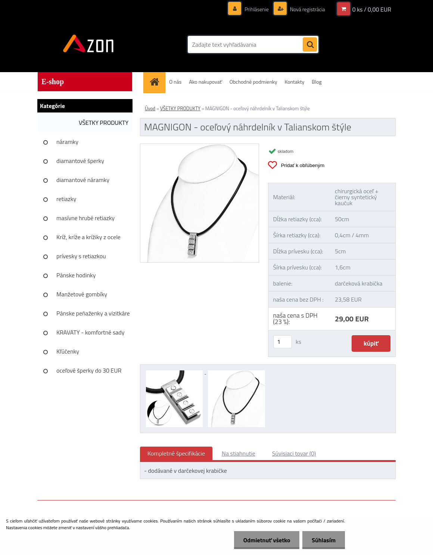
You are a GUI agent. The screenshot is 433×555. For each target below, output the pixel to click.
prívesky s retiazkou (81, 256)
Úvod (150, 108)
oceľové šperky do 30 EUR (88, 370)
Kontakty (294, 82)
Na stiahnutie (238, 453)
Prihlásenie (256, 9)
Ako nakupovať (205, 82)
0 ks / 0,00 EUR (371, 9)
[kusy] (282, 341)
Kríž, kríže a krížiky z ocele (88, 236)
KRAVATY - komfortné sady (90, 332)
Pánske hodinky (76, 275)
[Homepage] (156, 81)
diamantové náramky (82, 179)
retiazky (66, 198)
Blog (316, 82)
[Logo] (88, 44)
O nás (175, 82)
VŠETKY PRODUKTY (103, 122)
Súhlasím (324, 540)
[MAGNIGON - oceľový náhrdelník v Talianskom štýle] (199, 146)
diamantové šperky (80, 160)
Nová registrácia (307, 9)
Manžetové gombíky (81, 294)
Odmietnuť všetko (266, 540)
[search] (310, 45)
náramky (67, 141)
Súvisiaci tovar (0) (294, 453)
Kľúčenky (67, 351)
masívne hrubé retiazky (85, 217)
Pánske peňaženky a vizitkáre (93, 313)
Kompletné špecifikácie (176, 453)
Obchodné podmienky (253, 82)
